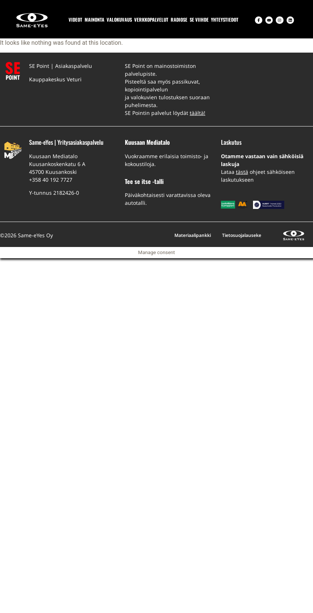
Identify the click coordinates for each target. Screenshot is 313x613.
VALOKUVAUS (119, 19)
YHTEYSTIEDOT (224, 19)
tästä (242, 171)
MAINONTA (94, 19)
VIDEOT (75, 19)
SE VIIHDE (199, 19)
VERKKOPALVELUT (151, 19)
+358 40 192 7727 (50, 179)
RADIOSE (179, 19)
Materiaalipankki (192, 235)
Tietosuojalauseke (241, 235)
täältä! (197, 112)
